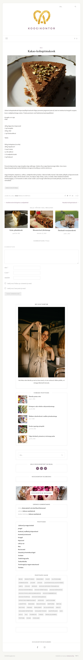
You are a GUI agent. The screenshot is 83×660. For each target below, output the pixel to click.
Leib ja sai (21, 543)
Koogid (20, 537)
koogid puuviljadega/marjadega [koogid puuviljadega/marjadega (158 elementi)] (30, 593)
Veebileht (7, 278)
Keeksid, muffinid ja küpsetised (28, 531)
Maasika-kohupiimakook (70, 202)
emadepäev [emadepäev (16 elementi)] (39, 579)
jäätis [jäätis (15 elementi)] (21, 586)
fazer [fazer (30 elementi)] (48, 579)
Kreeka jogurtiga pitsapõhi (36, 426)
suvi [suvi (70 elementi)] (61, 611)
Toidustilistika (22, 561)
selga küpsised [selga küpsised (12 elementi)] (49, 607)
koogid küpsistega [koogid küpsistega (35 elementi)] (56, 590)
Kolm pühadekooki (16, 230)
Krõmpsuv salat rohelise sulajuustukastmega (41, 406)
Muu (41, 48)
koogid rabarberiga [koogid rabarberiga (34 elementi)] (49, 593)
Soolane (20, 555)
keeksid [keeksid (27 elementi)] (34, 586)
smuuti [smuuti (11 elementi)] (58, 607)
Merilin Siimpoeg (24, 196)
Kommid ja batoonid (24, 534)
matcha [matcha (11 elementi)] (58, 604)
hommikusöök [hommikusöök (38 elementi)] (23, 582)
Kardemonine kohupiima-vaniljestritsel (16, 202)
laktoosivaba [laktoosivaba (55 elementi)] (50, 600)
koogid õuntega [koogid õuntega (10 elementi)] (24, 597)
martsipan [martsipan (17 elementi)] (51, 604)
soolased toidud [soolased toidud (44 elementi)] (40, 611)
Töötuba (20, 567)
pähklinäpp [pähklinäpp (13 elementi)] (38, 607)
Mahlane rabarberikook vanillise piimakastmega (43, 416)
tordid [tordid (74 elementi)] (41, 614)
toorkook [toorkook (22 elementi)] (33, 614)
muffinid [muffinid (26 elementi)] (22, 607)
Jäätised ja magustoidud (26, 525)
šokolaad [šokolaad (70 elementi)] (36, 618)
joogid (20, 528)
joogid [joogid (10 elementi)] (39, 582)
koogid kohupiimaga (12, 188)
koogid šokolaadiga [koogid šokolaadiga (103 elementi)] (39, 597)
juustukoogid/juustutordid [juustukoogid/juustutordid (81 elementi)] (53, 582)
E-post (7, 273)
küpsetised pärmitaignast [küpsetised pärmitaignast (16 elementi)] (27, 600)
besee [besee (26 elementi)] (21, 579)
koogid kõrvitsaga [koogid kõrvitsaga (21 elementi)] (41, 590)
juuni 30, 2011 (9, 196)
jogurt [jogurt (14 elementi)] (32, 582)
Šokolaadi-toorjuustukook (67, 230)
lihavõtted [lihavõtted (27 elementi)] (22, 604)
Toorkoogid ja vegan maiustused (28, 564)
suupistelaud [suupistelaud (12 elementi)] (53, 611)
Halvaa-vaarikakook (29, 511)
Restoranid (21, 549)
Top (76, 656)
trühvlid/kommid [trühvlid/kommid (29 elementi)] (51, 614)
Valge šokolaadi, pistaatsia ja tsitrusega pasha (42, 436)
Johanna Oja (70, 656)
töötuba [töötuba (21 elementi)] (21, 618)
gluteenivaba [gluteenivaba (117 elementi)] (56, 579)
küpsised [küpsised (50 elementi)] (41, 600)
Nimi (6, 268)
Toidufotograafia (23, 558)
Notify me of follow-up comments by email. (19, 283)
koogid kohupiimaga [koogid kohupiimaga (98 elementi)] (26, 590)
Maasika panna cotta (35, 396)
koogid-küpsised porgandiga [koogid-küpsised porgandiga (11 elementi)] (49, 586)
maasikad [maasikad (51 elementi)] (31, 604)
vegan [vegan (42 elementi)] (29, 618)
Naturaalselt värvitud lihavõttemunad (34, 508)
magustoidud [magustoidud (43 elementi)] (41, 604)
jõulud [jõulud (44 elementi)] (27, 586)
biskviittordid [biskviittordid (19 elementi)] (29, 579)
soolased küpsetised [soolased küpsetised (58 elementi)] (26, 611)
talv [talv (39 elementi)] (26, 614)
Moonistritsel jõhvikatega (41, 230)
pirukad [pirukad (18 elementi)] (29, 607)
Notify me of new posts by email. (16, 288)
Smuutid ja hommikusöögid (26, 552)
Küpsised (21, 540)
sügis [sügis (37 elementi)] (21, 614)
